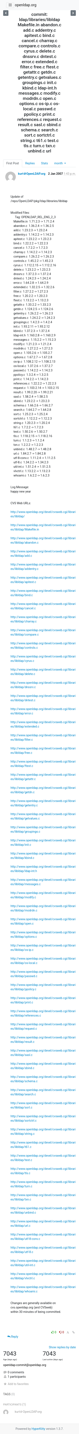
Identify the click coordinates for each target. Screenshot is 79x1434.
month (58, 163)
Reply (12, 1336)
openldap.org (25, 5)
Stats (44, 163)
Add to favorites (16, 1384)
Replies (30, 163)
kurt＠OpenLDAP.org (31, 173)
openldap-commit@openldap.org (24, 1365)
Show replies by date (62, 1347)
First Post (12, 163)
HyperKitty (38, 1428)
